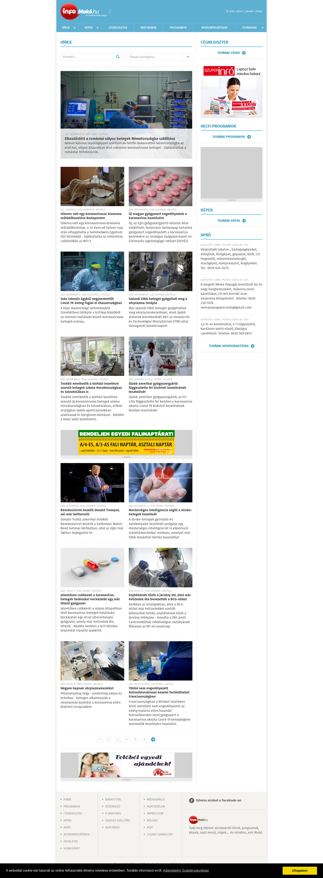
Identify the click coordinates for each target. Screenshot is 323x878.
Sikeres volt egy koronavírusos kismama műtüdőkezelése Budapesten (91, 216)
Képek (88, 28)
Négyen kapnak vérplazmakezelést (87, 688)
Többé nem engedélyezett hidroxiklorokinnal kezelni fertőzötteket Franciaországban (159, 692)
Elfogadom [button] (300, 870)
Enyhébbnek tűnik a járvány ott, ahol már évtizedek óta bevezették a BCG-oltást (160, 597)
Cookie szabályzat (160, 834)
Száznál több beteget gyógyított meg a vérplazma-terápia (158, 301)
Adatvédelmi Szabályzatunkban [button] (186, 870)
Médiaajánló (156, 799)
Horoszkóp (72, 848)
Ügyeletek (71, 841)
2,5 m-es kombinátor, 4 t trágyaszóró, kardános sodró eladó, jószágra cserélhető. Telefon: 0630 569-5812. (228, 329)
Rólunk (152, 820)
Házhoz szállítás (117, 820)
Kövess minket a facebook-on (218, 800)
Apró (67, 827)
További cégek (228, 53)
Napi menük (148, 28)
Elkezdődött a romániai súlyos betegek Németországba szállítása (120, 139)
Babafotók (113, 799)
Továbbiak (249, 28)
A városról (113, 813)
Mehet (117, 56)
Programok (178, 28)
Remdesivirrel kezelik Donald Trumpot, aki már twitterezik (90, 512)
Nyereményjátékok (214, 28)
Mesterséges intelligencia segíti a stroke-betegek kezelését (160, 512)
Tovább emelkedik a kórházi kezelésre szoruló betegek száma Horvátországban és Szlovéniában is (91, 388)
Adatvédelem (156, 806)
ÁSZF (150, 827)
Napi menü (112, 827)
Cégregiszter (118, 28)
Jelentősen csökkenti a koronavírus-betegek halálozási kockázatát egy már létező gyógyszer (90, 599)
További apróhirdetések (229, 346)
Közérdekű (112, 806)
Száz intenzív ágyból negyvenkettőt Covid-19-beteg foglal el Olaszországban (91, 301)
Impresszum (155, 813)
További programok (228, 137)
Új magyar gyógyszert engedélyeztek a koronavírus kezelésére (158, 216)
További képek (228, 221)
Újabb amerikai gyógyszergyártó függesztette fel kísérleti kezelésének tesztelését (157, 388)
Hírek (66, 28)
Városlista (109, 11)
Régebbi (153, 739)
